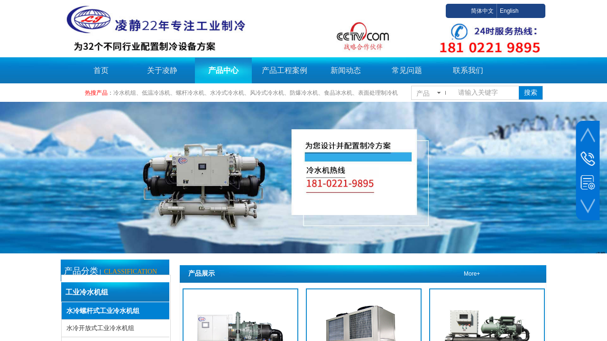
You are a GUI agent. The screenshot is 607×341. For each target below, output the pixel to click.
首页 (101, 70)
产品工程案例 (284, 70)
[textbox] (486, 93)
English (509, 11)
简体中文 (482, 11)
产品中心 (223, 70)
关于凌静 (162, 70)
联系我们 (468, 70)
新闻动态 (346, 70)
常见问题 (407, 70)
